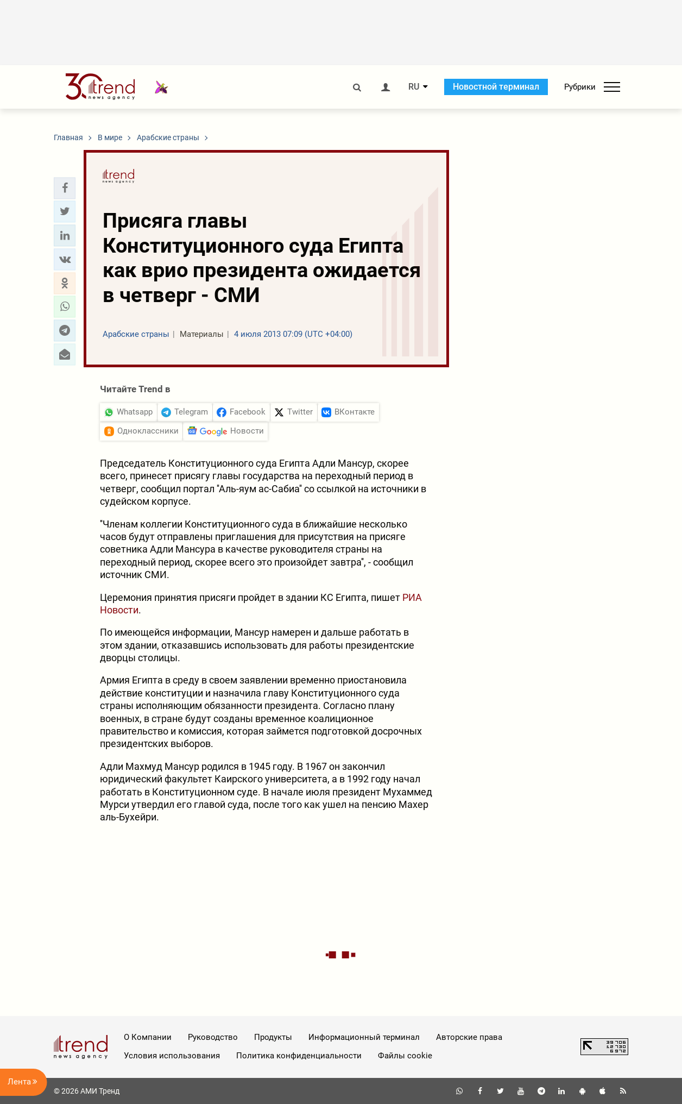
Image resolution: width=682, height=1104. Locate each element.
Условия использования (172, 1056)
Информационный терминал (364, 1037)
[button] (64, 188)
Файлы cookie (405, 1056)
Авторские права (469, 1037)
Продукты (273, 1037)
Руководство (213, 1037)
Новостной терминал (496, 86)
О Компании (148, 1037)
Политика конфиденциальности (299, 1056)
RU (413, 87)
